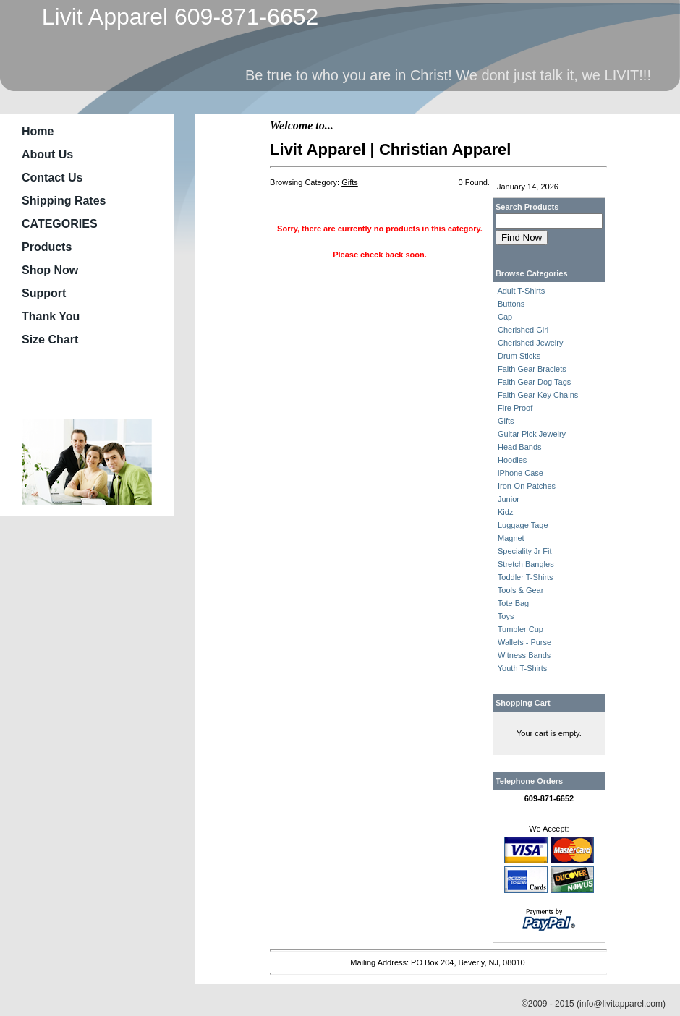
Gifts (506, 421)
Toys (506, 616)
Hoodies (512, 460)
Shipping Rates (64, 201)
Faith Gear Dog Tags (534, 381)
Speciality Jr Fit (525, 551)
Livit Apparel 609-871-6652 (173, 17)
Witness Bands (524, 655)
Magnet (511, 538)
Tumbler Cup (520, 629)
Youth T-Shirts (523, 668)
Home (38, 131)
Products (47, 247)
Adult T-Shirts (521, 290)
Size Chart (50, 339)
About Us (47, 154)
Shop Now (50, 270)
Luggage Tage (523, 525)
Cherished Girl (523, 329)
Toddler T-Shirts (525, 577)
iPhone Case (520, 473)
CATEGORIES (60, 224)
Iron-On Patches (527, 486)
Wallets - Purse (524, 642)
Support (44, 293)
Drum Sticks (519, 355)
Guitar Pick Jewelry (532, 434)
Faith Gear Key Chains (538, 394)
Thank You (51, 316)
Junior (508, 499)
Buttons (511, 303)
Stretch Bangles (526, 564)
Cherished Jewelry (530, 342)
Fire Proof (515, 408)
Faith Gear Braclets (532, 368)
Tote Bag (513, 603)
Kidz (505, 512)
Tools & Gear (521, 590)
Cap (505, 316)
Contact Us (52, 177)
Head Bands (520, 447)
